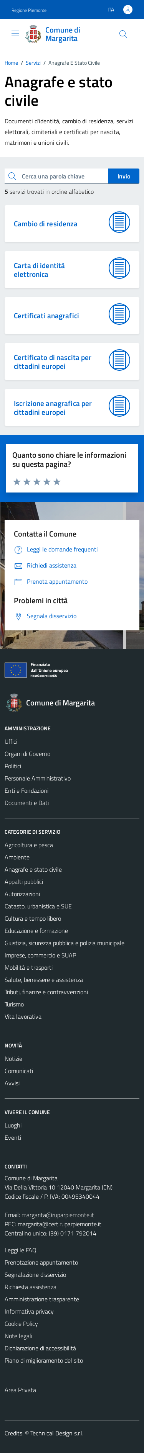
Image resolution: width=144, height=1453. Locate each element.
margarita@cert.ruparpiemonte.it (59, 1224)
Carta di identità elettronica (39, 270)
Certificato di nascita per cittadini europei (53, 361)
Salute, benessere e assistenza (44, 979)
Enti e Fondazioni (26, 790)
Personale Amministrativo (38, 778)
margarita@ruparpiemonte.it (58, 1214)
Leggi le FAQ (20, 1250)
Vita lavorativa (23, 1016)
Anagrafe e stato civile (33, 869)
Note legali (18, 1335)
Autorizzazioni (22, 893)
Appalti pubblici (24, 881)
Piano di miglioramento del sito (44, 1360)
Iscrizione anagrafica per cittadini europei (53, 407)
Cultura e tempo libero (33, 918)
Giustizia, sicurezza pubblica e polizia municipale (64, 942)
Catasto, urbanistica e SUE (38, 906)
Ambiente (17, 857)
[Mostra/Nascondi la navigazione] (15, 33)
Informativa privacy (29, 1311)
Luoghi (13, 1125)
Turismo (14, 1004)
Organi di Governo (27, 753)
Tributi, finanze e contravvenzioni (46, 991)
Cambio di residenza (46, 223)
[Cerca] (123, 34)
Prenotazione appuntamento (41, 1262)
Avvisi (12, 1083)
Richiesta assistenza (30, 1286)
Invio (124, 176)
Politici (13, 766)
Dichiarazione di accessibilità (40, 1348)
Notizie (13, 1058)
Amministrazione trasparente (42, 1299)
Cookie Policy (21, 1323)
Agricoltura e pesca (29, 844)
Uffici (11, 741)
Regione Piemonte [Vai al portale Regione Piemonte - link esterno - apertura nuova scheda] (29, 10)
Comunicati (19, 1070)
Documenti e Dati (27, 802)
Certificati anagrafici (46, 315)
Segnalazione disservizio (35, 1274)
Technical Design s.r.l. (56, 1433)
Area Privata (20, 1389)
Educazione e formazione (36, 930)
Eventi (13, 1137)
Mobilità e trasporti (29, 967)
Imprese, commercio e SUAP (40, 955)
